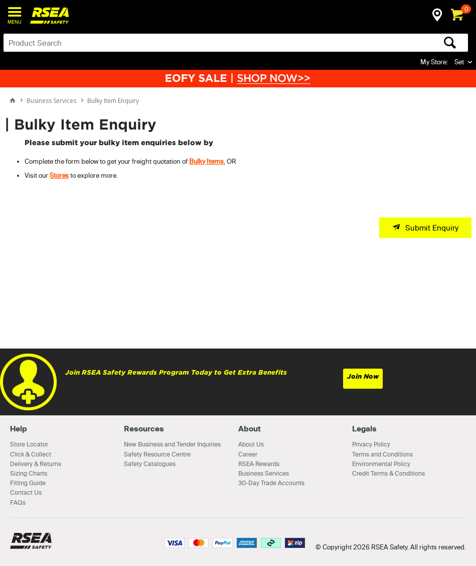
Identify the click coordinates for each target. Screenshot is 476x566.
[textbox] (185, 43)
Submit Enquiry (431, 228)
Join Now (363, 376)
